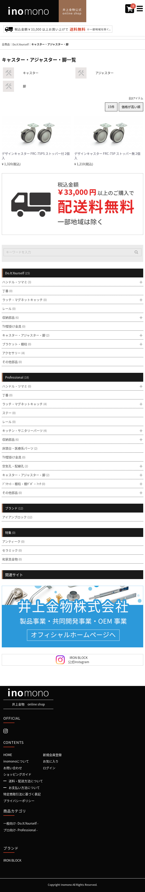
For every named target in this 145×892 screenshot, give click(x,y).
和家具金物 (12, 559)
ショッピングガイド (17, 774)
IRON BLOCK (12, 860)
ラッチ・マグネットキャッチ (24, 299)
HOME (7, 755)
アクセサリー (13, 353)
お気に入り (50, 761)
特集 (10, 532)
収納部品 (10, 317)
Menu (141, 6)
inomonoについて (16, 761)
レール (9, 308)
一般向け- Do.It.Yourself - (20, 823)
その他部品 (12, 362)
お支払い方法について (24, 787)
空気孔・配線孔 (15, 466)
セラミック (12, 550)
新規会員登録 (52, 755)
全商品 (6, 44)
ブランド (14, 508)
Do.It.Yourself (20, 44)
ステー (9, 413)
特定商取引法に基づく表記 (22, 794)
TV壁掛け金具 (13, 326)
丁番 (7, 291)
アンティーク (13, 541)
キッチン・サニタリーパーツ (24, 430)
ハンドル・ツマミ (16, 282)
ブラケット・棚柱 (16, 344)
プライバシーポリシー (18, 800)
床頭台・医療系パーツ (19, 448)
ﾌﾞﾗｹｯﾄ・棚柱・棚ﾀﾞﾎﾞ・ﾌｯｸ (23, 483)
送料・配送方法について (26, 781)
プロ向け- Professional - (20, 830)
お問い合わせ (12, 768)
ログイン (49, 768)
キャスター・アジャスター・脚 (49, 44)
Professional (17, 377)
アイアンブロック (17, 517)
